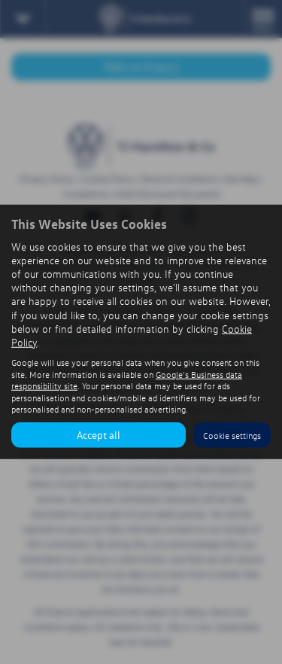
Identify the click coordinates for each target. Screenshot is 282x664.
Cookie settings (232, 435)
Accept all (98, 435)
